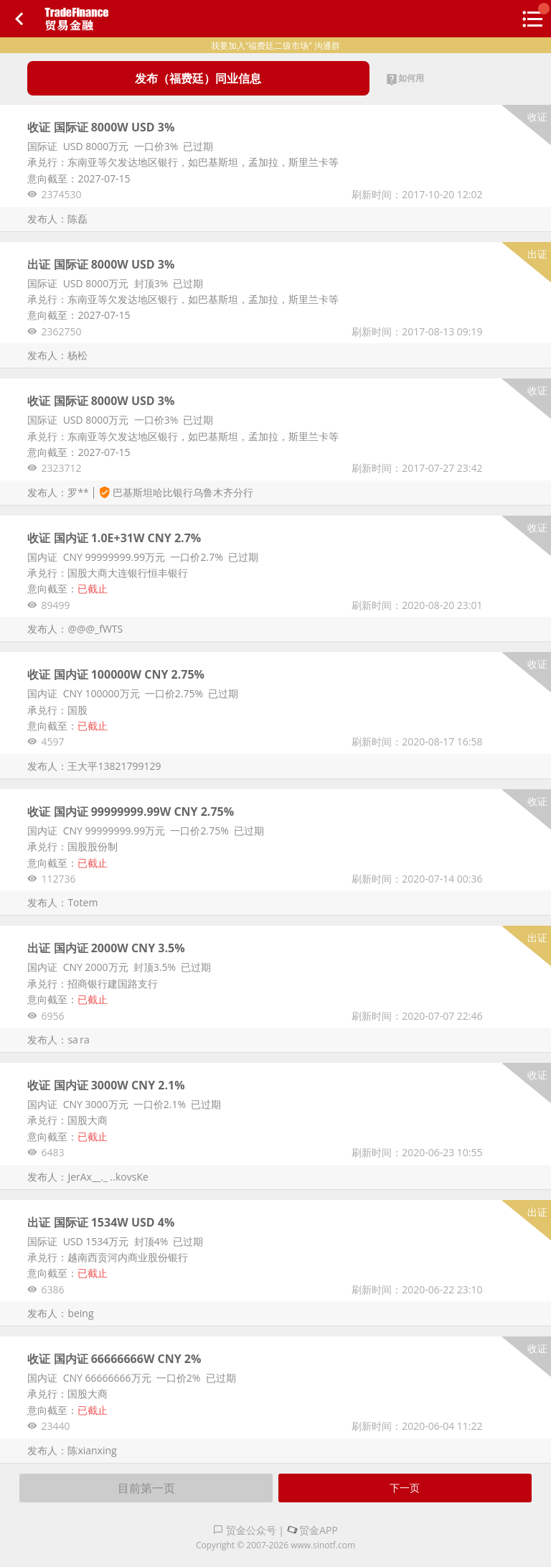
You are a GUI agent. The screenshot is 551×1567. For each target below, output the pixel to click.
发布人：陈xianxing (71, 1450)
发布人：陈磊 (57, 218)
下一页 (405, 1487)
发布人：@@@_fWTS (75, 629)
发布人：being (60, 1313)
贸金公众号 (244, 1530)
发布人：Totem (62, 902)
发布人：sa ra (58, 1039)
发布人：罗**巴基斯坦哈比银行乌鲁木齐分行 (140, 492)
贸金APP (312, 1530)
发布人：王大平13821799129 (94, 766)
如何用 (404, 79)
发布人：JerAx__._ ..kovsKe (87, 1177)
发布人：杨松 (57, 355)
